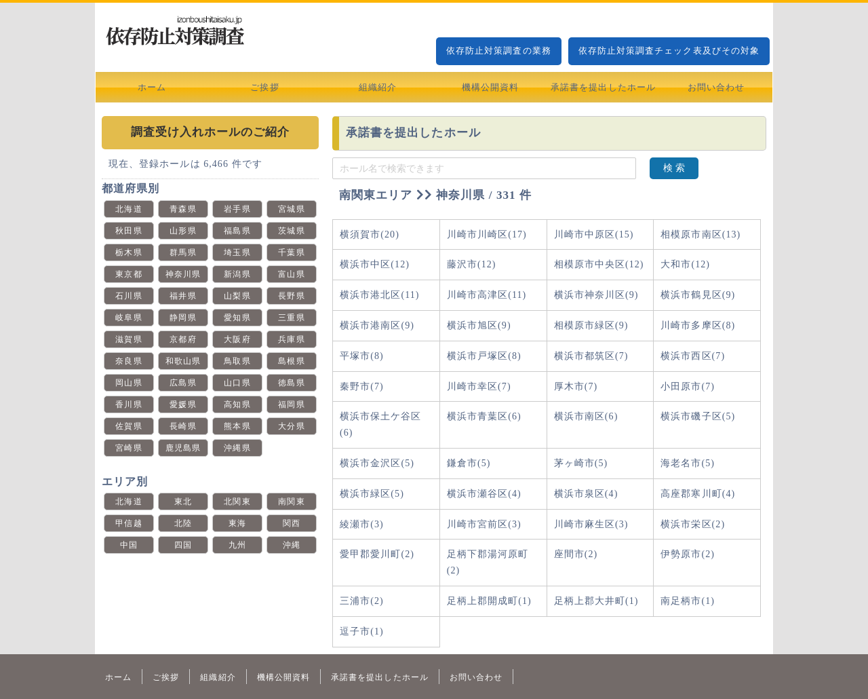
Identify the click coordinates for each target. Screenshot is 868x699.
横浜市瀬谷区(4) (484, 494)
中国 (129, 545)
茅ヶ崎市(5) (581, 463)
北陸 (183, 523)
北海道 (128, 209)
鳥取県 (237, 361)
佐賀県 (128, 426)
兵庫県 (291, 339)
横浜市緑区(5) (372, 494)
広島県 (183, 383)
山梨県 (237, 296)
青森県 (183, 209)
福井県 (183, 296)
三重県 (291, 317)
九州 (237, 545)
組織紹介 (378, 87)
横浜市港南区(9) (377, 325)
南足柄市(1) (687, 601)
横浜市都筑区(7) (591, 356)
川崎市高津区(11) (486, 295)
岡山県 (128, 383)
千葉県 (291, 252)
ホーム (152, 87)
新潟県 (237, 274)
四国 (183, 545)
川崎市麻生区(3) (591, 524)
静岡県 (183, 317)
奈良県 (128, 361)
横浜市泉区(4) (586, 494)
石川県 (128, 296)
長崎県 (183, 426)
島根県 (291, 361)
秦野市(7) (362, 386)
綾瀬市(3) (362, 524)
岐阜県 (128, 317)
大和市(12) (685, 264)
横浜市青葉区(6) (484, 416)
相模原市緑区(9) (591, 325)
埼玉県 (237, 252)
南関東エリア (375, 195)
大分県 (291, 426)
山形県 (183, 230)
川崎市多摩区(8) (697, 325)
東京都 (128, 274)
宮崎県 (128, 448)
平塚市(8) (362, 356)
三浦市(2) (362, 601)
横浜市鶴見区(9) (697, 295)
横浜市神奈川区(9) (596, 295)
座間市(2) (576, 554)
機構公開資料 (490, 87)
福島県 (237, 230)
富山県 (291, 274)
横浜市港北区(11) (379, 295)
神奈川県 (183, 274)
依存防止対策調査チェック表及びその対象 (669, 50)
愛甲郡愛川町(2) (377, 554)
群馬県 (183, 252)
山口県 (237, 383)
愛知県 (237, 317)
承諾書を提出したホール (603, 87)
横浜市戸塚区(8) (484, 356)
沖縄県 (237, 448)
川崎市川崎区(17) (487, 234)
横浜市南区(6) (586, 416)
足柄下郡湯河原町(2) (488, 562)
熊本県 (237, 426)
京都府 (183, 339)
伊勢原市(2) (687, 554)
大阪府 (237, 339)
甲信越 (128, 523)
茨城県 (291, 230)
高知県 (237, 404)
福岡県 (291, 404)
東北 (183, 501)
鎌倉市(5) (469, 463)
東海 (237, 523)
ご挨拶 (264, 87)
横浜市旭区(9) (479, 325)
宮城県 (291, 209)
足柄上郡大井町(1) (596, 601)
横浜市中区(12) (375, 264)
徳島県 (291, 383)
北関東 (237, 501)
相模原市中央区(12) (599, 264)
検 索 (674, 167)
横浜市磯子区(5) (697, 416)
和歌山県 (183, 361)
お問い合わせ (716, 87)
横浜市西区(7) (692, 356)
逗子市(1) (362, 631)
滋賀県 (128, 339)
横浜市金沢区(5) (377, 463)
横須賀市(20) (369, 234)
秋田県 (128, 230)
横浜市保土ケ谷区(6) (381, 424)
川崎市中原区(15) (594, 234)
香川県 (128, 404)
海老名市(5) (687, 463)
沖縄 (291, 545)
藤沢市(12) (471, 264)
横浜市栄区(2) (692, 524)
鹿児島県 (183, 448)
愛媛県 (183, 404)
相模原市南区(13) (700, 234)
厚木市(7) (576, 386)
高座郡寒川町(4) (697, 494)
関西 (291, 523)
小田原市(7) (687, 386)
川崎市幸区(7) (479, 386)
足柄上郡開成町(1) (489, 601)
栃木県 (128, 252)
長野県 (291, 296)
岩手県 (237, 209)
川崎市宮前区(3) (484, 524)
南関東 (291, 501)
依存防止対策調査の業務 (498, 50)
